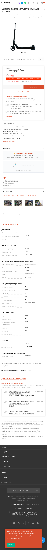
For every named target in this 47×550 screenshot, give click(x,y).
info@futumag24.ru (25, 508)
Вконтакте (9, 523)
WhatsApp (33, 523)
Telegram (24, 523)
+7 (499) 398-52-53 (17, 504)
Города (4, 472)
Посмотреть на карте (23, 168)
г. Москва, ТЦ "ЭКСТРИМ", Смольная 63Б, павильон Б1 (19, 195)
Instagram (19, 523)
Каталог (4, 447)
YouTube (28, 523)
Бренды (4, 461)
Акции (4, 452)
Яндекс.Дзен (38, 523)
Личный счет (6, 482)
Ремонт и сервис (8, 456)
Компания (5, 466)
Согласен (11, 544)
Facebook (14, 523)
